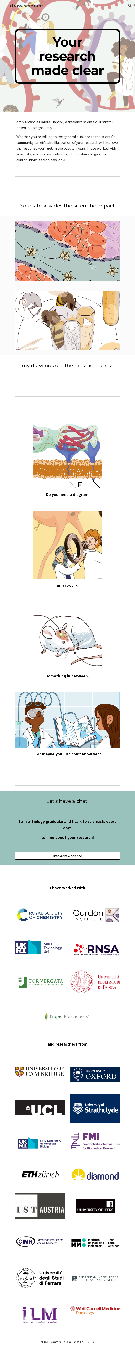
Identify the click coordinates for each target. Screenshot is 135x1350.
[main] (67, 56)
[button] (5, 5)
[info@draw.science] (67, 856)
